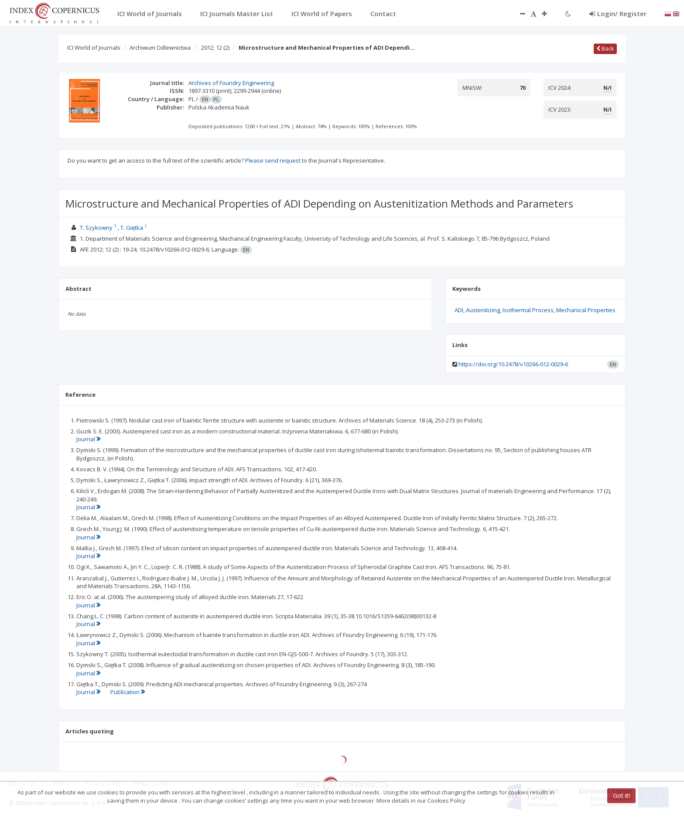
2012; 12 (215, 47)
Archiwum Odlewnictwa (160, 47)
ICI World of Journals (93, 47)
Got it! (621, 795)
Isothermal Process (528, 310)
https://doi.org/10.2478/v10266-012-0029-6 (513, 364)
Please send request (273, 160)
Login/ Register (617, 13)
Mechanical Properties (586, 310)
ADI (459, 310)
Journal (88, 439)
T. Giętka (131, 228)
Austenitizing (483, 310)
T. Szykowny (96, 228)
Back (605, 48)
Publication (127, 692)
